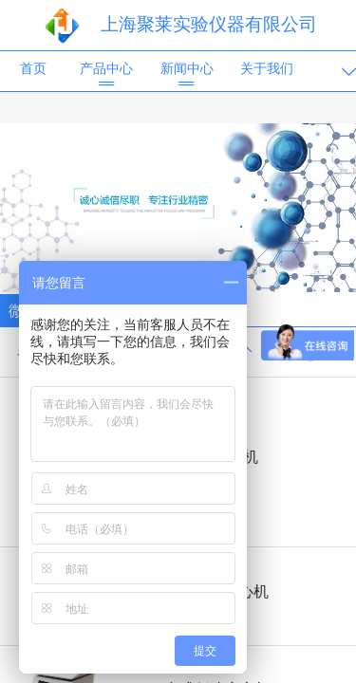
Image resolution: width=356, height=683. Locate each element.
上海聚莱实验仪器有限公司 (209, 24)
